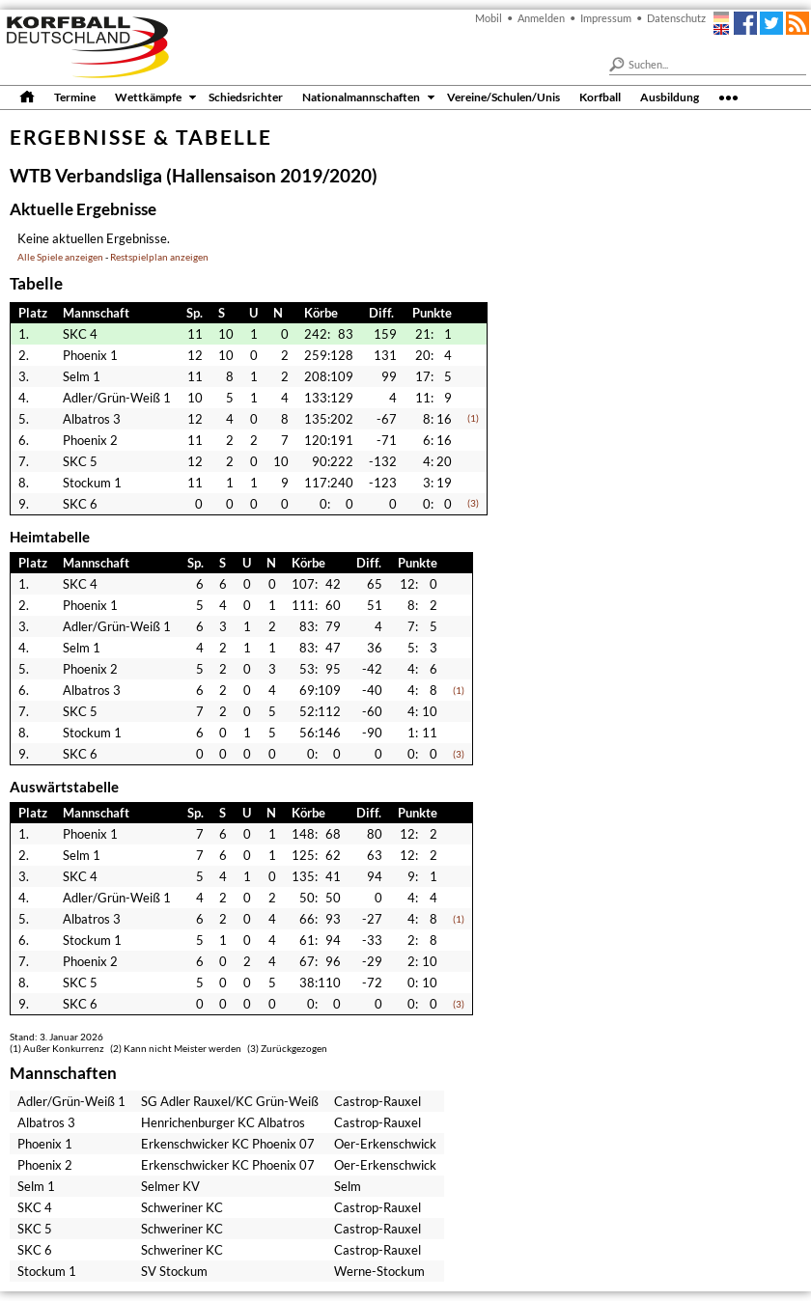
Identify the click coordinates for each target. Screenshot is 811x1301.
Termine (75, 96)
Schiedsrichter (246, 96)
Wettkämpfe (148, 96)
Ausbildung (669, 96)
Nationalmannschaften (361, 96)
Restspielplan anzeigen (159, 257)
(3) (473, 503)
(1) (473, 418)
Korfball (600, 96)
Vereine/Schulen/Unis (503, 96)
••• (728, 96)
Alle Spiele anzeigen (60, 257)
